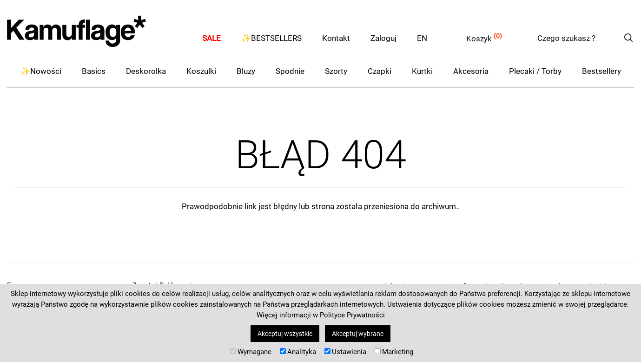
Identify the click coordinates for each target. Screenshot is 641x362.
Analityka (298, 352)
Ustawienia (345, 352)
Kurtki (422, 71)
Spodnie (290, 71)
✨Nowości (40, 71)
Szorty (336, 71)
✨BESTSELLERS (271, 38)
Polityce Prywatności (352, 315)
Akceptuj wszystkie (285, 333)
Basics (94, 71)
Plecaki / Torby (535, 71)
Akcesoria (471, 71)
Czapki (379, 71)
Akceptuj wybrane (357, 333)
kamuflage (100, 37)
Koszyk (479, 38)
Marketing (394, 352)
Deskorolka (146, 71)
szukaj (628, 37)
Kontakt (336, 38)
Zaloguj (383, 38)
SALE (211, 38)
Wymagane (250, 352)
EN (422, 38)
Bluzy (246, 71)
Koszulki (201, 71)
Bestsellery (601, 71)
